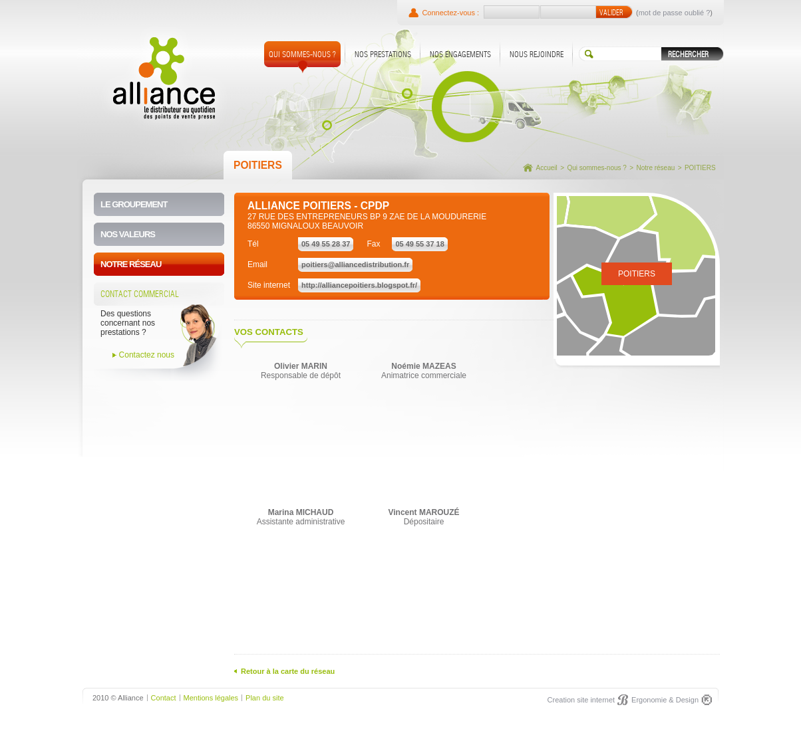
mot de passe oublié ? (675, 13)
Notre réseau (655, 167)
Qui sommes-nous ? (596, 167)
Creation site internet (581, 700)
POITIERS (700, 167)
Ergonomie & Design (665, 700)
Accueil (547, 167)
